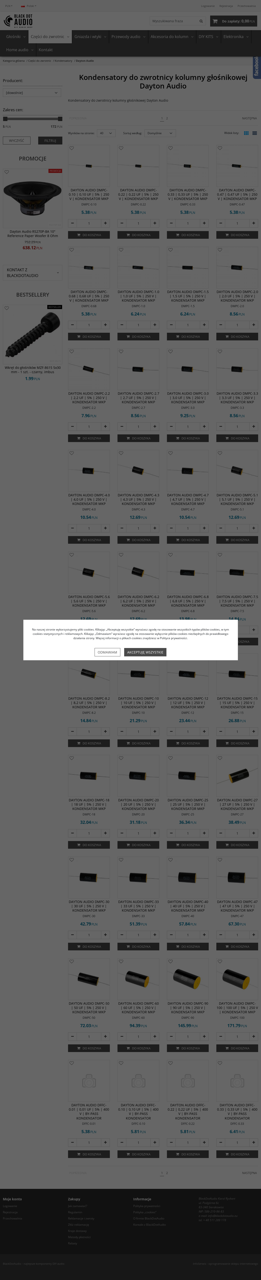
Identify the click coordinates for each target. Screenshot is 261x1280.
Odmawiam (107, 652)
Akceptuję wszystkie (145, 652)
